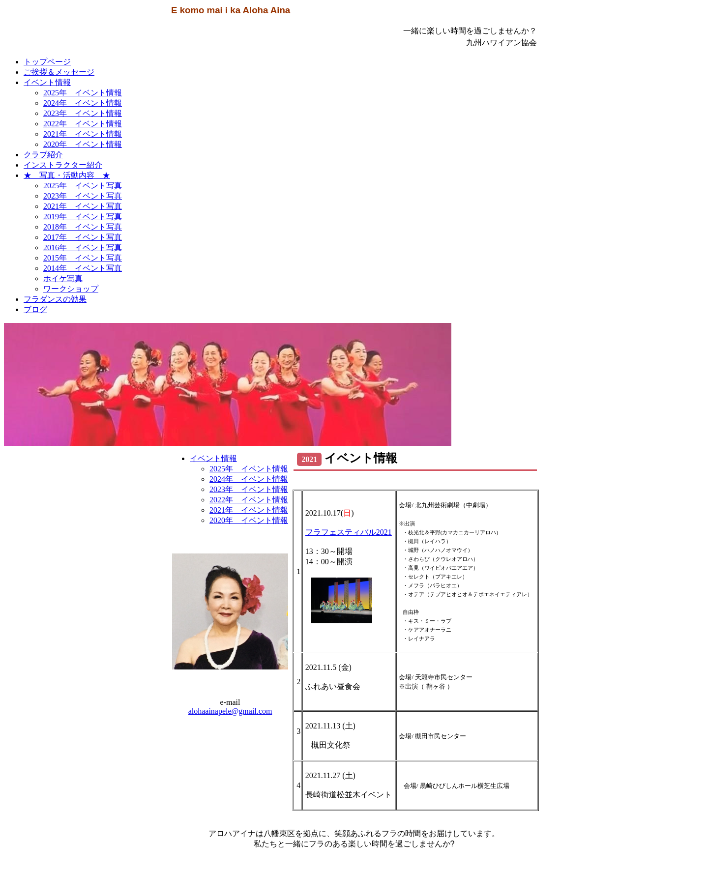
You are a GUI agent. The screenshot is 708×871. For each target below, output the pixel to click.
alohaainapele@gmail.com (230, 711)
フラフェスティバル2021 (348, 532)
